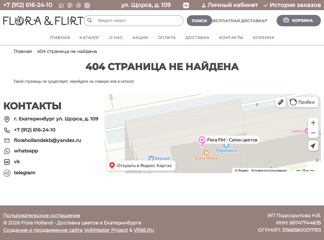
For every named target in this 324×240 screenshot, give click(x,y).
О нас (116, 37)
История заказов (292, 5)
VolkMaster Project (106, 230)
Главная (60, 37)
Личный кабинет (230, 5)
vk (17, 162)
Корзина (264, 37)
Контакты (231, 37)
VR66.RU (144, 230)
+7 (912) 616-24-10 (27, 5)
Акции (140, 37)
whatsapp (26, 151)
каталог (127, 81)
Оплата (167, 37)
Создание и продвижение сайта (43, 230)
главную (102, 81)
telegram (24, 173)
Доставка (197, 37)
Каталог (89, 37)
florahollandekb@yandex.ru (47, 140)
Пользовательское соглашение (41, 215)
